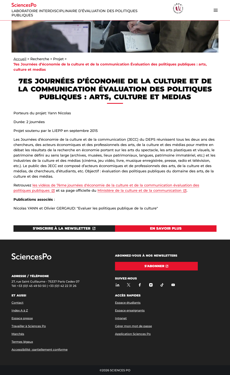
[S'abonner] (156, 266)
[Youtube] (173, 284)
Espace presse (22, 318)
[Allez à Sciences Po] (31, 258)
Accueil (19, 59)
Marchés (18, 334)
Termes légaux (22, 342)
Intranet (121, 318)
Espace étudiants (128, 302)
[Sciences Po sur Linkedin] (117, 284)
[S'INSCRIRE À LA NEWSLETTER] (64, 228)
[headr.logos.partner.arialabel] (178, 9)
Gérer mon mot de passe (133, 326)
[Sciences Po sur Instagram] (150, 284)
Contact (17, 302)
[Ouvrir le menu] (215, 10)
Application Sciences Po (133, 334)
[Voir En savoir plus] (166, 228)
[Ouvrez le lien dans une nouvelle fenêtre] (64, 228)
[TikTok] (162, 284)
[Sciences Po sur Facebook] (139, 284)
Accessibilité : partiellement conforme (40, 349)
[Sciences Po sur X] (128, 284)
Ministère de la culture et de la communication (139, 190)
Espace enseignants (130, 310)
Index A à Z (20, 310)
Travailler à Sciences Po (29, 326)
